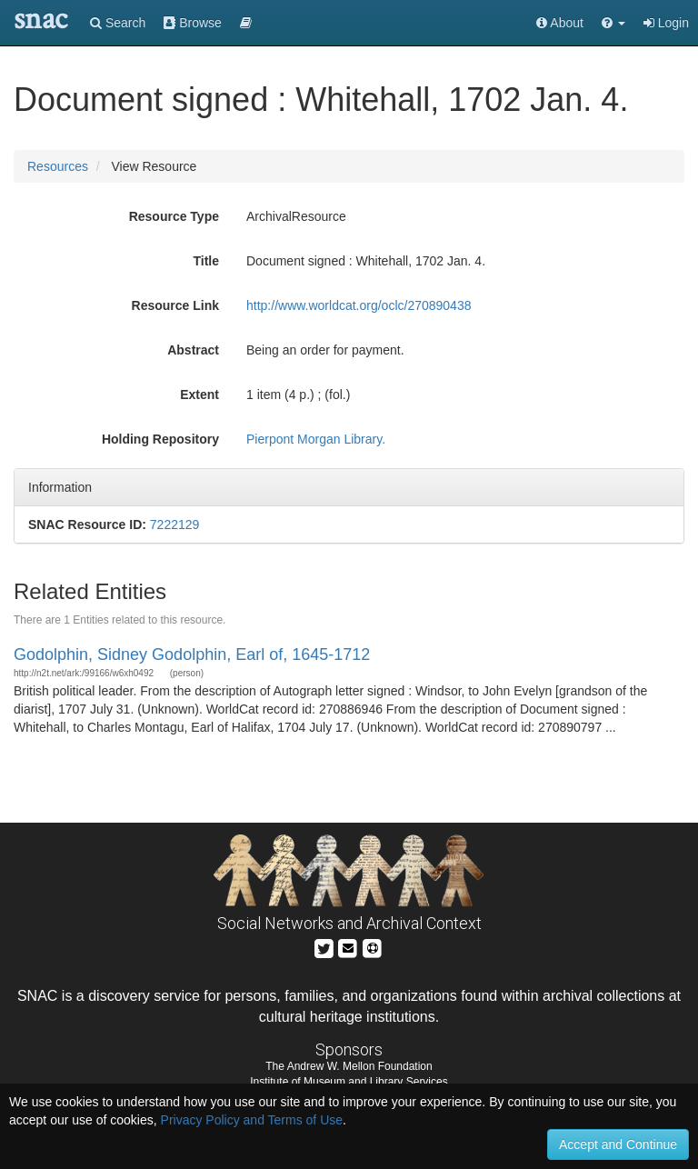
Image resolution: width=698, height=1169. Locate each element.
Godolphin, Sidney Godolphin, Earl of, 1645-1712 (192, 654)
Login (666, 22)
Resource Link (175, 305)
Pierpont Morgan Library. (315, 439)
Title (206, 261)
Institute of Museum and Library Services (348, 1081)
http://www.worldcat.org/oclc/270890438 (358, 305)
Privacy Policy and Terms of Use (252, 1120)
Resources (57, 166)
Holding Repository (160, 439)
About (559, 22)
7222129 (175, 524)
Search (117, 22)
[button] (613, 22)
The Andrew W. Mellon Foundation (348, 1066)
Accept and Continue (618, 1144)
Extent (199, 394)
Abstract (193, 350)
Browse (193, 22)
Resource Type (174, 216)
